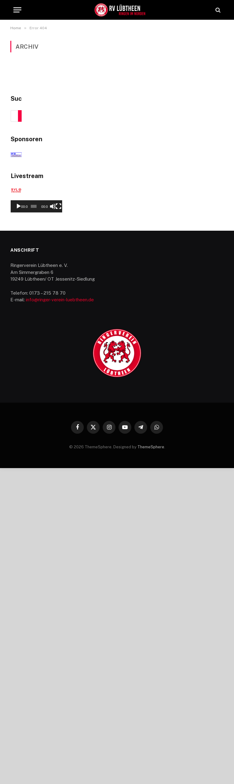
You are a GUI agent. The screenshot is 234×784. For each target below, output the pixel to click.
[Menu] (17, 10)
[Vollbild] (216, 522)
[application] (117, 468)
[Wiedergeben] (19, 522)
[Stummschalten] (206, 522)
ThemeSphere (150, 762)
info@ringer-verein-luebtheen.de (60, 615)
